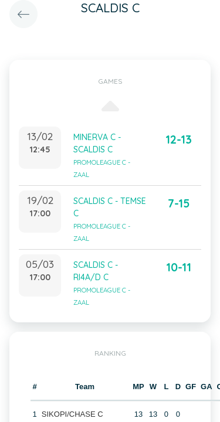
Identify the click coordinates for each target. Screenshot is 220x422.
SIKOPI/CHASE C (72, 414)
